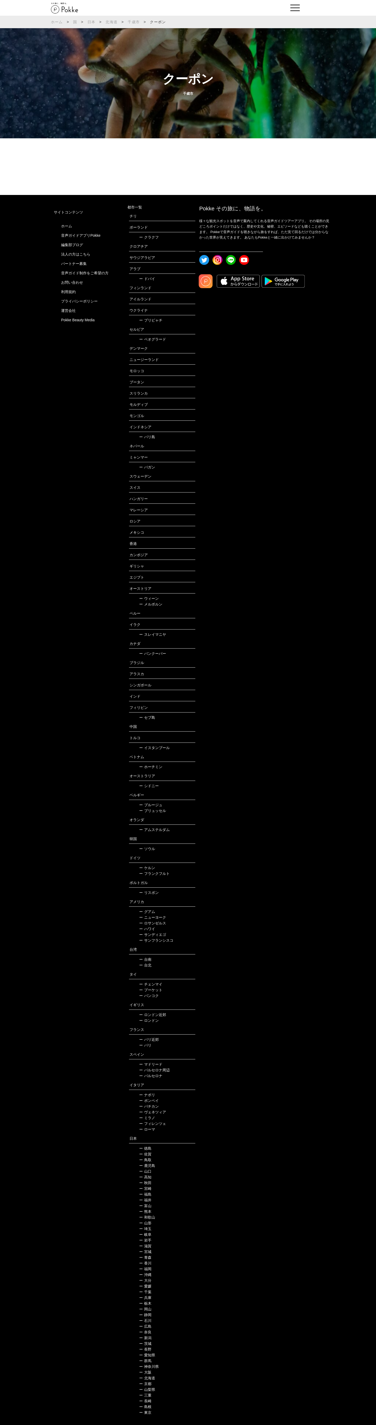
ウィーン (149, 598)
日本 (91, 22)
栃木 (145, 1303)
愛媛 (145, 1286)
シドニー (149, 786)
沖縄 (145, 1275)
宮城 (145, 1252)
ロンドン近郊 (152, 1015)
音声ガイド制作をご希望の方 (85, 273)
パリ (145, 1045)
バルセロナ (150, 1076)
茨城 (145, 1343)
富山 (145, 1206)
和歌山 (147, 1217)
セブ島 (147, 717)
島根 (145, 1407)
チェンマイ (150, 984)
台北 (145, 965)
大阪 (145, 1372)
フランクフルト (154, 873)
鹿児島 (147, 1165)
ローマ (147, 1129)
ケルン (147, 868)
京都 (145, 1384)
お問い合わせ (72, 282)
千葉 (145, 1292)
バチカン (149, 1106)
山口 (145, 1171)
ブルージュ (150, 805)
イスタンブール (154, 748)
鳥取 (145, 1160)
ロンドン (149, 1020)
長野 (145, 1349)
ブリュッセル (152, 811)
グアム (147, 912)
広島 (145, 1326)
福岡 (145, 1269)
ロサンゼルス (152, 923)
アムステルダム (154, 830)
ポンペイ (149, 1101)
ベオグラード (152, 339)
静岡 (145, 1315)
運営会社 (68, 310)
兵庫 (145, 1298)
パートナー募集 (74, 264)
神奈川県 (149, 1366)
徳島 (145, 1148)
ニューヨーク (152, 917)
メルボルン (150, 604)
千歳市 (134, 22)
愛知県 (147, 1355)
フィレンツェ (152, 1123)
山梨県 (147, 1389)
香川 (145, 1263)
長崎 (145, 1401)
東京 (145, 1412)
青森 (145, 1257)
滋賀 (145, 1246)
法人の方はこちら (75, 254)
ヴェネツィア (152, 1112)
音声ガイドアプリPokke (81, 235)
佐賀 (145, 1154)
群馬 (145, 1361)
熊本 (145, 1211)
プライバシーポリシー (79, 301)
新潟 (145, 1338)
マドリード (150, 1064)
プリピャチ (150, 320)
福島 (145, 1194)
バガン (147, 467)
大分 (145, 1280)
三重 (145, 1395)
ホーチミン (150, 767)
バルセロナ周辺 (154, 1070)
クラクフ (149, 237)
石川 (145, 1321)
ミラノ (147, 1118)
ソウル (147, 849)
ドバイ (147, 279)
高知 (145, 1177)
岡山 (145, 1309)
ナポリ (147, 1095)
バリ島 (147, 437)
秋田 (145, 1183)
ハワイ (147, 929)
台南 (145, 959)
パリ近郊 (149, 1039)
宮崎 (145, 1188)
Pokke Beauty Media (78, 320)
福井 (145, 1200)
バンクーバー (152, 653)
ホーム (57, 22)
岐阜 (145, 1234)
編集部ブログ (72, 245)
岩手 (145, 1240)
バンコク (149, 996)
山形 (145, 1223)
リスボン (149, 892)
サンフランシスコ (156, 940)
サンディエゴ (152, 935)
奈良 (145, 1332)
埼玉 (145, 1229)
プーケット (150, 990)
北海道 (111, 22)
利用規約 (68, 292)
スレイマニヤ (152, 634)
